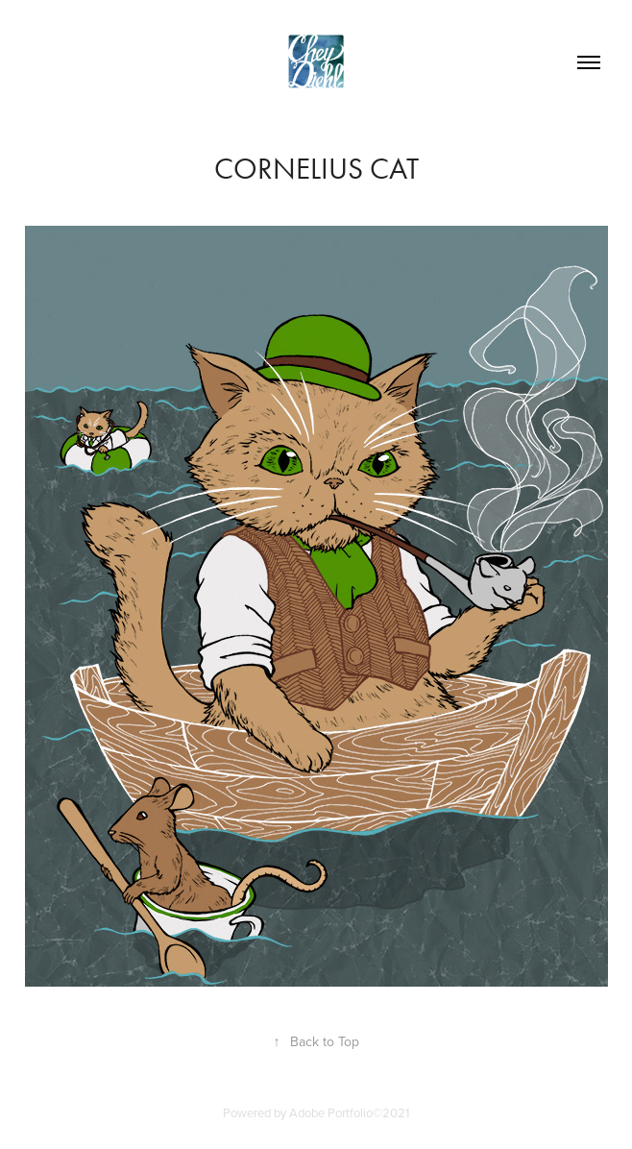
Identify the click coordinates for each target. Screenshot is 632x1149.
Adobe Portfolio (331, 1112)
